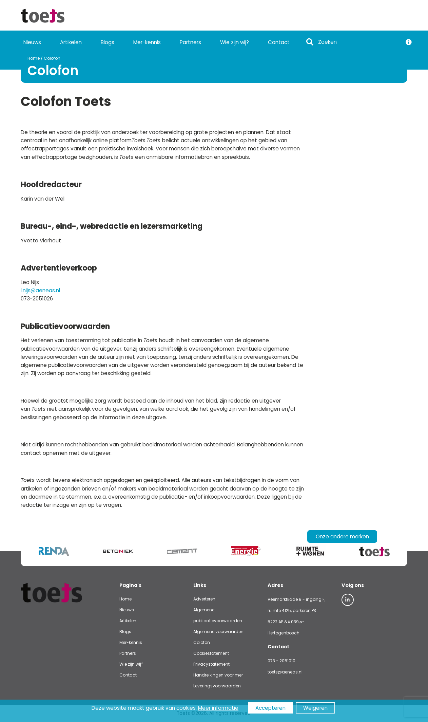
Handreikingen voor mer (218, 675)
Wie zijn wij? (234, 42)
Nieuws (32, 42)
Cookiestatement (211, 653)
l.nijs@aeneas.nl (40, 290)
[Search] (358, 42)
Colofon (45, 58)
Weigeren (315, 707)
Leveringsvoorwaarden (217, 686)
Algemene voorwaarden (218, 631)
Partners (190, 42)
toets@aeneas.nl (285, 672)
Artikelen (71, 42)
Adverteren (204, 599)
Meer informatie (218, 707)
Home (27, 58)
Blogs (107, 42)
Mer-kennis (147, 42)
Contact (279, 42)
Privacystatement (211, 664)
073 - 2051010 (281, 661)
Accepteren (270, 707)
